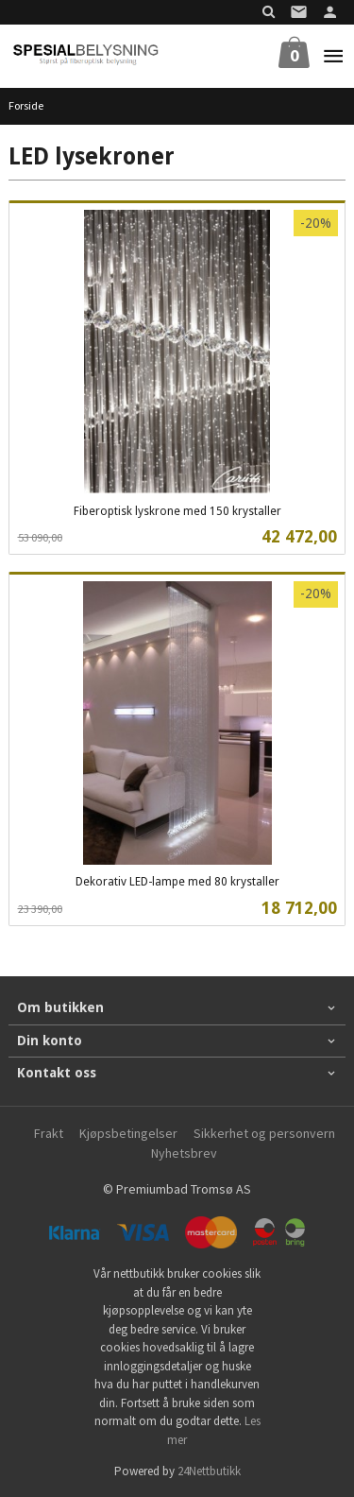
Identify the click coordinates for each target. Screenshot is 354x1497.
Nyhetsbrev (184, 1152)
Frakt (48, 1133)
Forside (25, 105)
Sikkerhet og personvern (264, 1133)
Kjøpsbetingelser (128, 1133)
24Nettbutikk (209, 1471)
